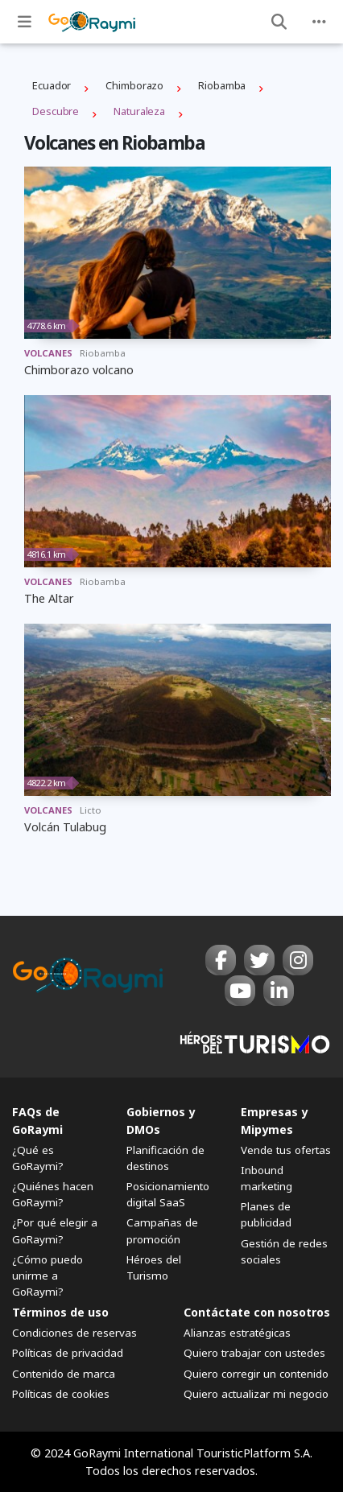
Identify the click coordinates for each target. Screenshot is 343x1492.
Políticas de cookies (61, 1394)
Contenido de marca (63, 1373)
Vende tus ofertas (286, 1150)
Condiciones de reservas (74, 1332)
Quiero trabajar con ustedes (254, 1353)
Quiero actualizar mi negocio (256, 1394)
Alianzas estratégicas (237, 1332)
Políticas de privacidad (67, 1353)
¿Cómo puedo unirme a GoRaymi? (47, 1275)
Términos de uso (60, 1312)
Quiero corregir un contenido (256, 1373)
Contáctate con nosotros (257, 1312)
